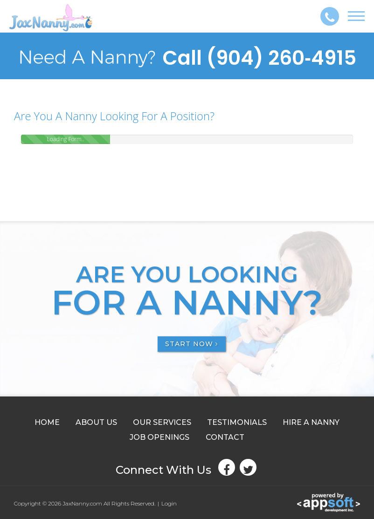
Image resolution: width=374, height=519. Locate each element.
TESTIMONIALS (237, 422)
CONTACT (225, 437)
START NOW (191, 344)
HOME (47, 422)
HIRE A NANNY (311, 422)
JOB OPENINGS (159, 437)
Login (169, 503)
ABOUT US (96, 422)
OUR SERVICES (162, 422)
